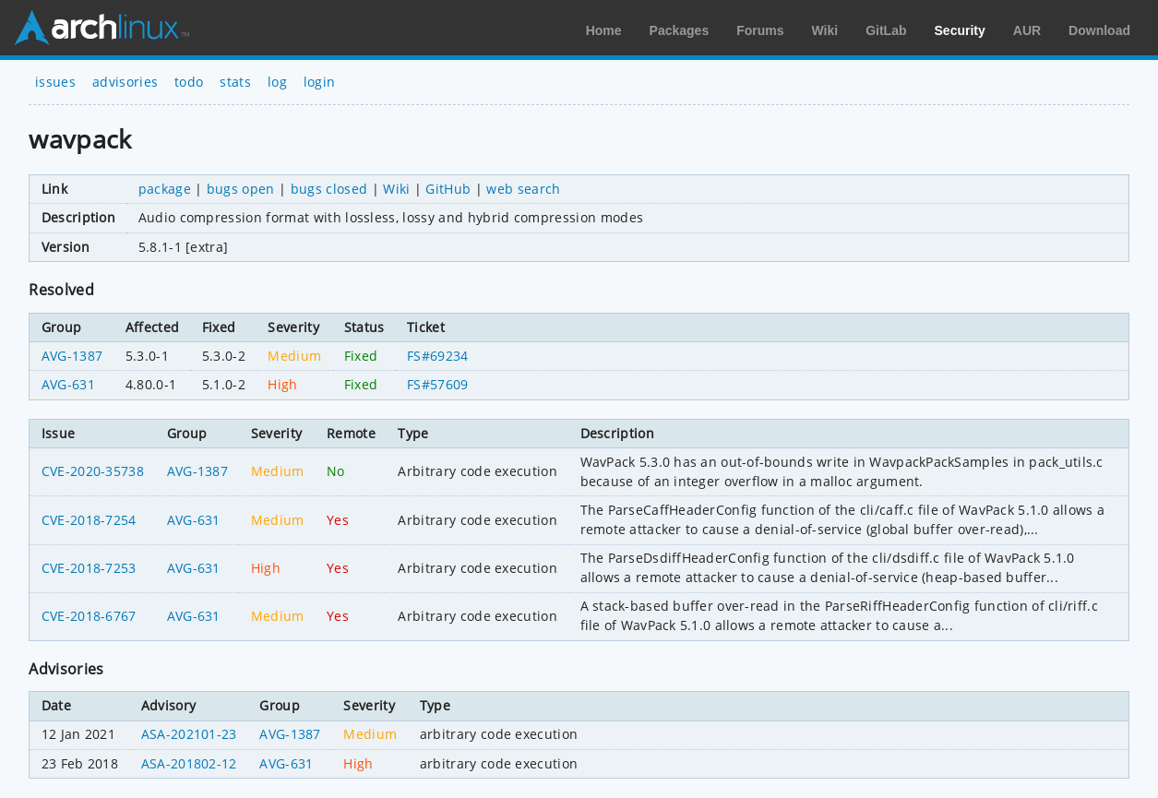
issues (55, 81)
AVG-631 (68, 384)
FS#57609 (438, 384)
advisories (125, 81)
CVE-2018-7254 (89, 520)
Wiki (825, 30)
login (320, 81)
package (164, 188)
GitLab (886, 30)
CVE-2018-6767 (89, 616)
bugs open (241, 188)
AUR (1027, 30)
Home (604, 30)
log (277, 81)
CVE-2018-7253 (89, 568)
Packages (680, 30)
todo (188, 81)
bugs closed (329, 188)
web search (523, 188)
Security (960, 30)
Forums (759, 30)
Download (1099, 30)
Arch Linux (101, 27)
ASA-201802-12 (189, 763)
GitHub (448, 188)
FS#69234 (438, 355)
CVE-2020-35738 (93, 471)
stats (235, 81)
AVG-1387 (72, 355)
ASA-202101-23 (189, 734)
